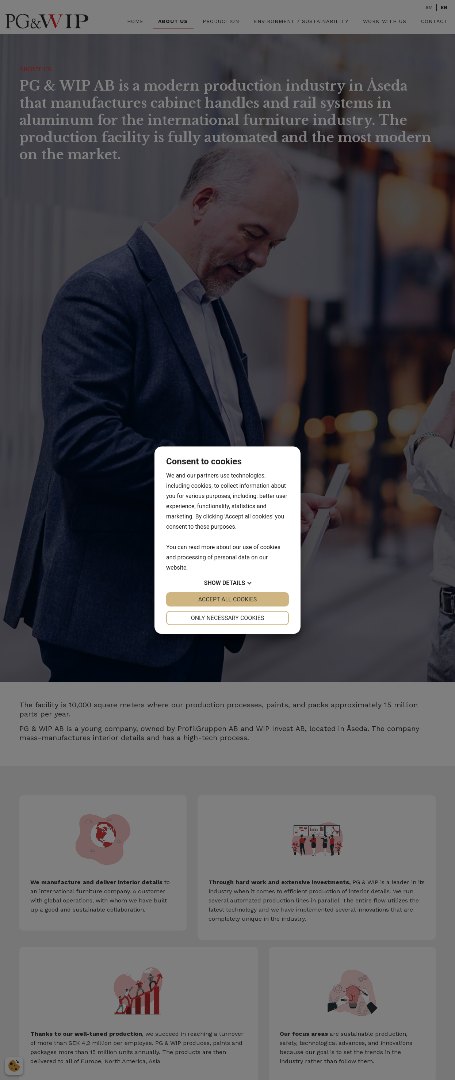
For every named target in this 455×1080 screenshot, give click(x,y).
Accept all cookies (227, 599)
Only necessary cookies (227, 618)
